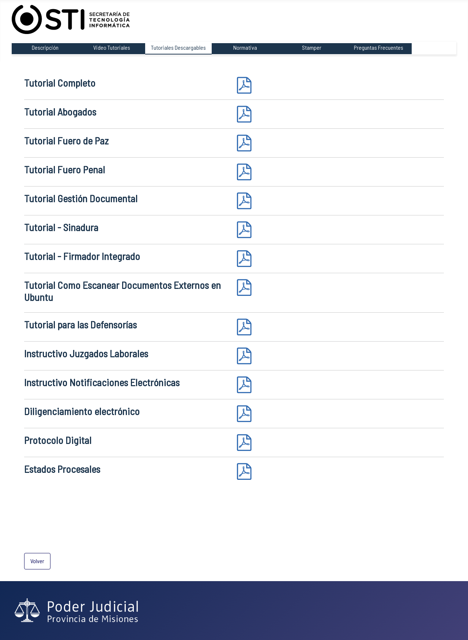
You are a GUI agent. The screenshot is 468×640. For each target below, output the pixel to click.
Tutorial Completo (59, 82)
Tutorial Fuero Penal (64, 169)
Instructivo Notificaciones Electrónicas (102, 382)
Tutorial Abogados (60, 111)
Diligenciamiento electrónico (82, 411)
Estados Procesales (62, 469)
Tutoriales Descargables (178, 47)
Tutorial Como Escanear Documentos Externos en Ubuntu (122, 291)
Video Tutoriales (111, 47)
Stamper (311, 47)
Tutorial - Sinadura (61, 227)
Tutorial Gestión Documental (80, 198)
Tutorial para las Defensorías (80, 324)
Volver (37, 560)
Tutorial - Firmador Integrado (82, 256)
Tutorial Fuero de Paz (66, 140)
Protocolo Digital (57, 440)
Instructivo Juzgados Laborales (86, 353)
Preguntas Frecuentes (378, 47)
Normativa (245, 47)
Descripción (45, 47)
